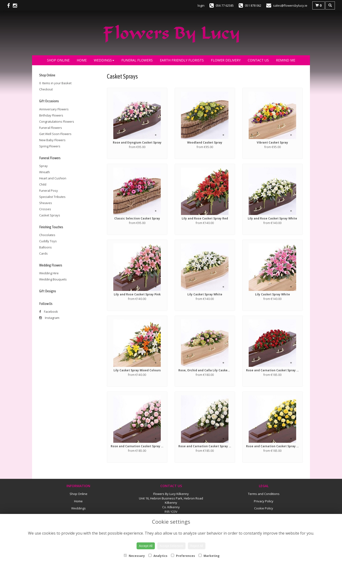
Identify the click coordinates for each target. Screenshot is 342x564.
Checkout (46, 89)
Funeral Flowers (137, 60)
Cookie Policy (263, 508)
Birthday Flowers (51, 115)
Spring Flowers (49, 146)
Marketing (209, 556)
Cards (43, 253)
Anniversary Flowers (54, 109)
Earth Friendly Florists (182, 60)
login (201, 5)
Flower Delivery (226, 60)
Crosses (45, 209)
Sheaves (45, 203)
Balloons (45, 247)
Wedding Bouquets (53, 279)
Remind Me (285, 60)
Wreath (44, 172)
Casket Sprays (49, 215)
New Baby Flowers (52, 140)
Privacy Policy (263, 501)
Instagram (49, 318)
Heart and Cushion (52, 178)
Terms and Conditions (264, 494)
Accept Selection (171, 546)
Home (82, 60)
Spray (43, 166)
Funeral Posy (48, 190)
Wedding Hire (49, 273)
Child (42, 184)
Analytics (157, 556)
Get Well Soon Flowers (55, 134)
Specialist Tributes (52, 197)
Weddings (104, 60)
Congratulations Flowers (56, 121)
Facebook (48, 311)
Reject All (196, 546)
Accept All (145, 546)
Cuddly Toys (48, 241)
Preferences (183, 556)
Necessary (134, 556)
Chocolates (47, 235)
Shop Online (58, 60)
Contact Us (258, 60)
